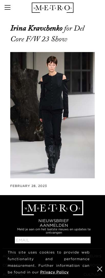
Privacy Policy (54, 272)
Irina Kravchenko (37, 28)
